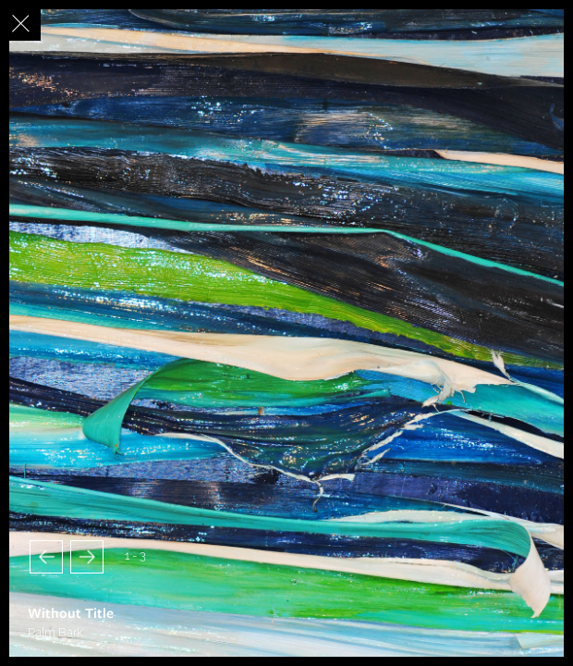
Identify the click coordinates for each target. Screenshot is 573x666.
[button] (46, 557)
